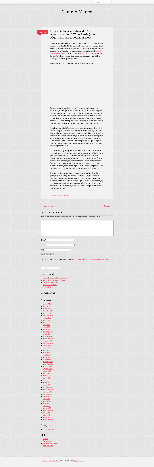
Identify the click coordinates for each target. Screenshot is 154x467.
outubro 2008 (47, 313)
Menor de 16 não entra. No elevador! (55, 278)
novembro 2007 (48, 339)
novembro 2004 (48, 410)
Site (42, 250)
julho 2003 (46, 415)
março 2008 (47, 329)
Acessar (45, 439)
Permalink (53, 195)
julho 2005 (46, 399)
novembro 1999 (48, 420)
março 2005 (47, 408)
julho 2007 (46, 348)
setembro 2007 (48, 343)
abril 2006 (46, 380)
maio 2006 (46, 378)
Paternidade (47, 287)
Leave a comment (63, 195)
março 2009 (47, 309)
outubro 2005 (47, 392)
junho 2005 (47, 401)
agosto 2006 (47, 371)
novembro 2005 (48, 390)
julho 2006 (46, 373)
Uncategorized (48, 429)
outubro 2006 (47, 366)
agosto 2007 (47, 346)
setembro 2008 (48, 315)
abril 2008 (46, 327)
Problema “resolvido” (50, 285)
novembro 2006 (48, 364)
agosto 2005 (47, 396)
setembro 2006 (48, 369)
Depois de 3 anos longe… (51, 282)
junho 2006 (47, 376)
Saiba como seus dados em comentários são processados (91, 259)
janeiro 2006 (47, 385)
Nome (43, 240)
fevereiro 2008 (48, 332)
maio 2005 (46, 403)
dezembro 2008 (48, 311)
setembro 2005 (48, 394)
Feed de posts (47, 441)
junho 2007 (47, 350)
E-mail (43, 245)
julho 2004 (46, 413)
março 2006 (47, 383)
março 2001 (47, 417)
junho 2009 (47, 306)
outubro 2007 (47, 341)
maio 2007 (46, 353)
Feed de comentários (50, 443)
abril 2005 (46, 406)
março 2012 (47, 304)
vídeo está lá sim (84, 53)
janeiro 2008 (47, 334)
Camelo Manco (77, 11)
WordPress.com (79, 461)
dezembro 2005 (48, 387)
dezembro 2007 (48, 336)
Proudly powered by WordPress (50, 461)
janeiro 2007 (47, 359)
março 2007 (47, 357)
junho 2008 (47, 322)
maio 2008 (46, 325)
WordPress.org (48, 446)
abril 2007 (46, 355)
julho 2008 (46, 320)
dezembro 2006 (48, 362)
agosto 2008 (47, 318)
